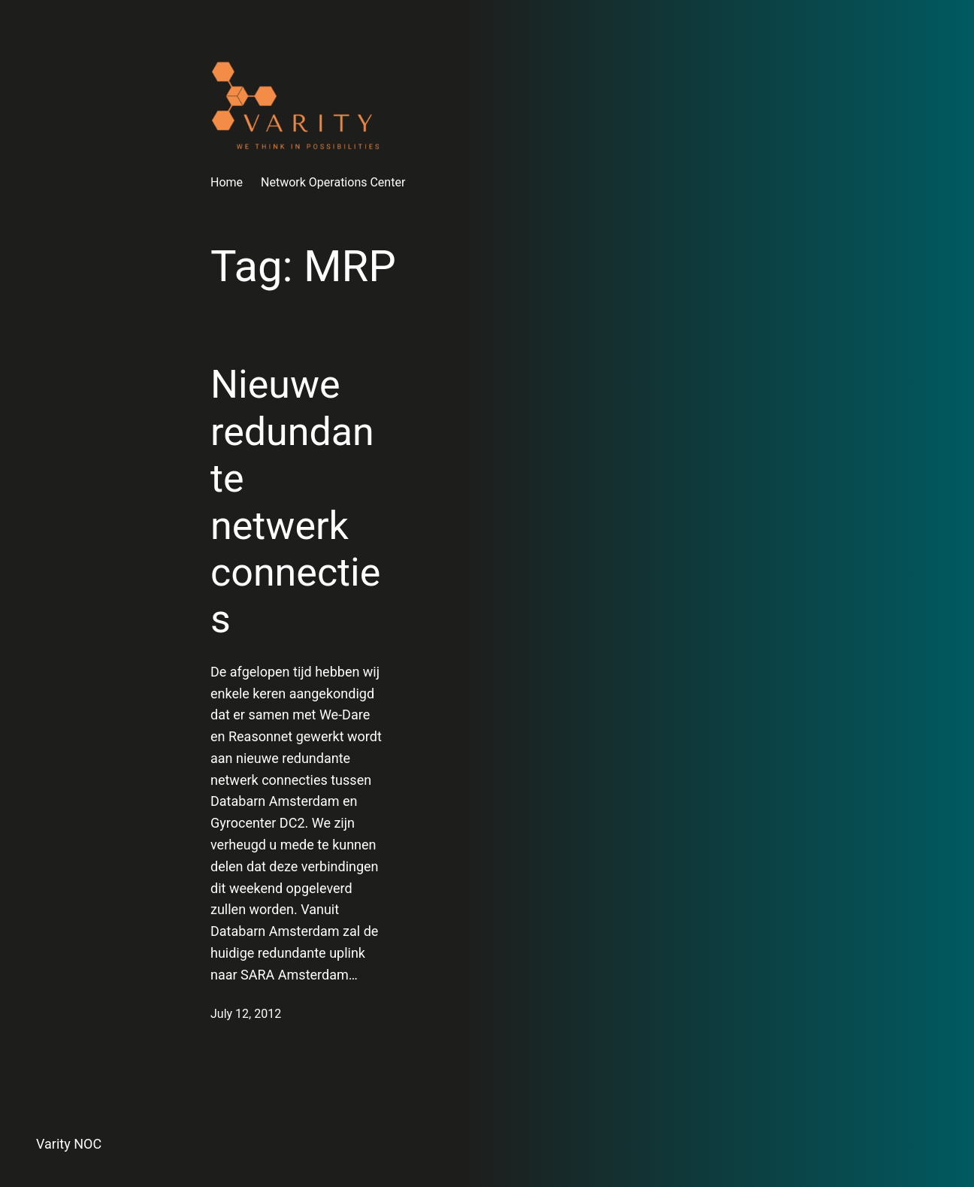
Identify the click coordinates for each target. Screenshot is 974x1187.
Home (226, 182)
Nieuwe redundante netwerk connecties (295, 502)
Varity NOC (68, 1144)
